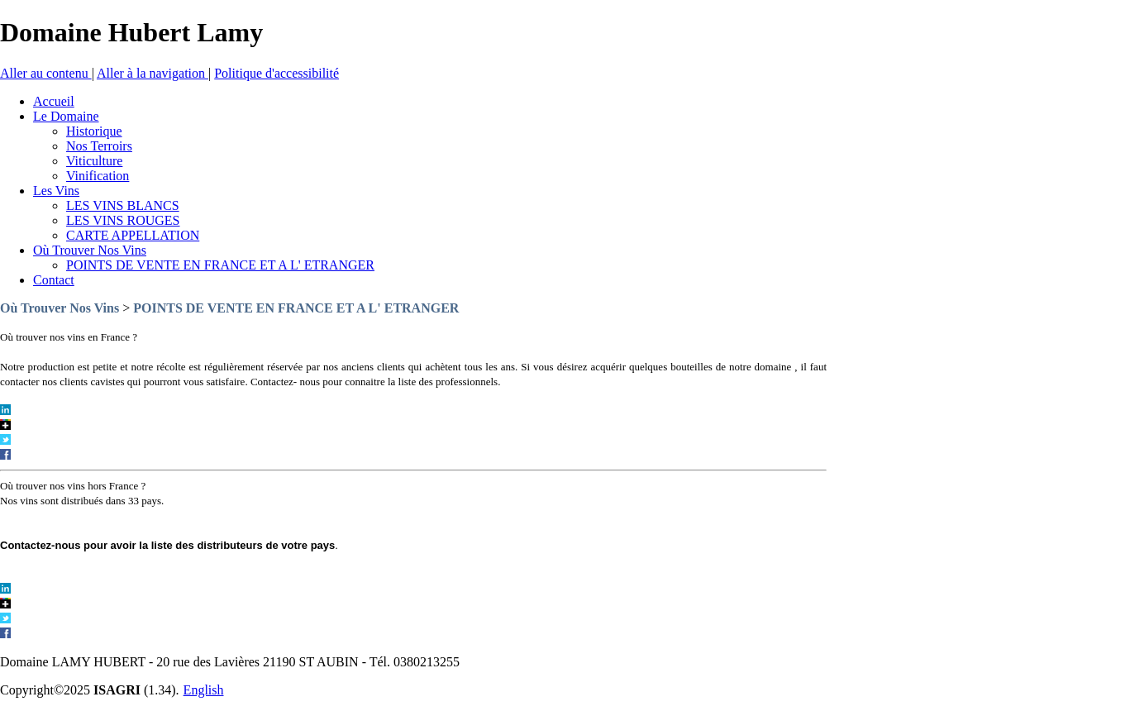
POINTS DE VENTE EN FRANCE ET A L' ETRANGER (296, 308)
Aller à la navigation (152, 73)
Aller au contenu (46, 73)
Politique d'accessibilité (276, 73)
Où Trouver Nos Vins (59, 308)
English (204, 690)
